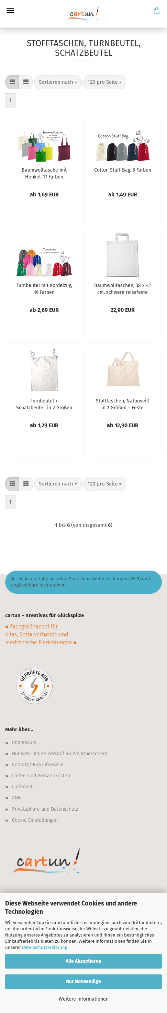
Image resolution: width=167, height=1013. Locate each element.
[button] (12, 82)
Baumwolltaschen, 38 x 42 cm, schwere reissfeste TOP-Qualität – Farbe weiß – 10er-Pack (122, 288)
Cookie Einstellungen (35, 820)
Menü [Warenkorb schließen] (10, 10)
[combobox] (58, 82)
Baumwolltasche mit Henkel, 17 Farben (44, 173)
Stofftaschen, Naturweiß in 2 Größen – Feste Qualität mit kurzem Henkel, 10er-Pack (122, 404)
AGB (16, 798)
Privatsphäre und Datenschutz (45, 809)
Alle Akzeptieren (83, 961)
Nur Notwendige (83, 981)
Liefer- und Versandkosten (41, 776)
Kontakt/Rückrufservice (38, 765)
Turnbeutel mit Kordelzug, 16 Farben (44, 288)
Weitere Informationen (84, 999)
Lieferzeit (22, 787)
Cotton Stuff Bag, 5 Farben (122, 170)
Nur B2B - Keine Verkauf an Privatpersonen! (59, 754)
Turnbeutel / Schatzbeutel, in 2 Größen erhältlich (44, 404)
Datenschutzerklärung (44, 947)
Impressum (24, 742)
